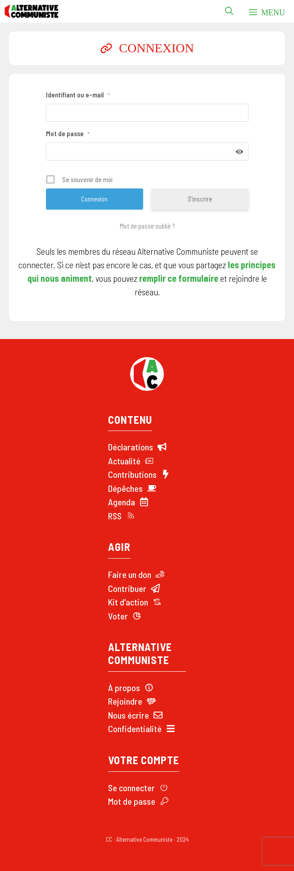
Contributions (132, 474)
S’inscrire (200, 199)
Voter (118, 615)
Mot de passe (68, 133)
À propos (124, 687)
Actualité (124, 460)
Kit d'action (128, 601)
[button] (229, 11)
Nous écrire (128, 715)
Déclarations (130, 446)
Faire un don (129, 574)
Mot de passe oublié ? (147, 226)
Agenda (121, 501)
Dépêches (125, 488)
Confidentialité (135, 728)
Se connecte (130, 787)
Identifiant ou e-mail (78, 95)
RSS (115, 515)
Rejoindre (125, 701)
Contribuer (127, 588)
